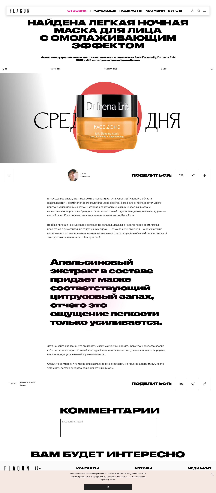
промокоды (103, 10)
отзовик (77, 10)
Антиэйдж (55, 69)
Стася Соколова (85, 175)
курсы (175, 10)
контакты (87, 468)
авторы (143, 468)
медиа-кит (200, 468)
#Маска (23, 385)
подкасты (130, 10)
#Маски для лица (27, 382)
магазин (155, 10)
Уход (5, 69)
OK (108, 487)
